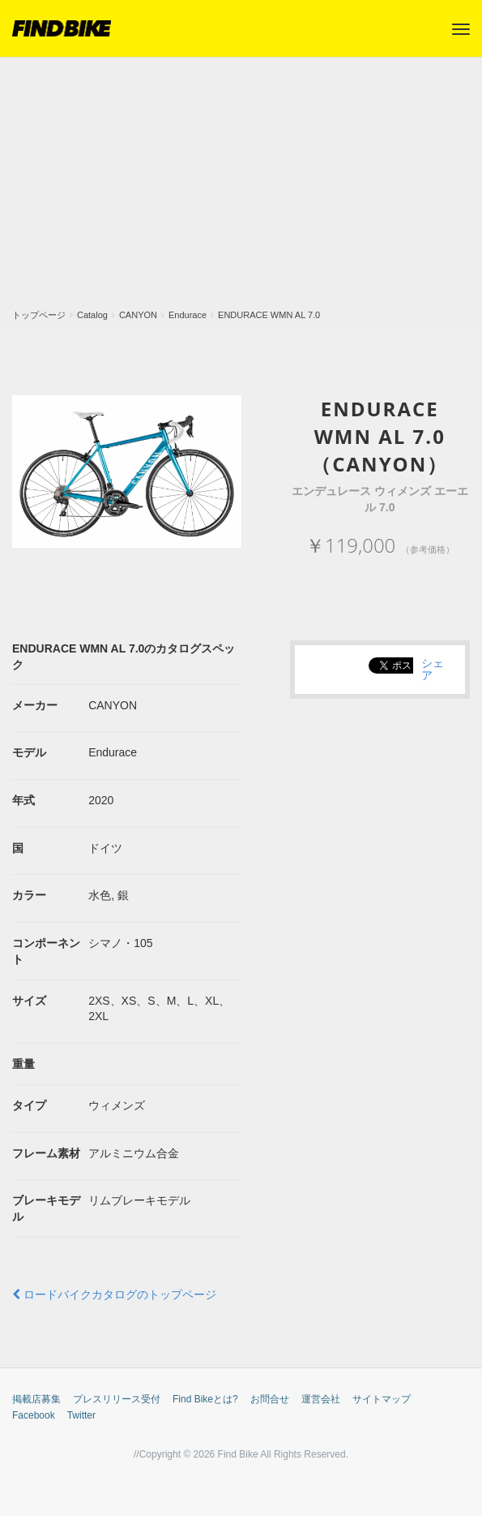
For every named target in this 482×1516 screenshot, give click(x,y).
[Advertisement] (241, 187)
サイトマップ (381, 1399)
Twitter (81, 1415)
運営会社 (320, 1399)
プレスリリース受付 (116, 1399)
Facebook (33, 1415)
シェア (432, 669)
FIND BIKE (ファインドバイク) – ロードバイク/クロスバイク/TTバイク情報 (61, 28)
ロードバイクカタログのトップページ (114, 1294)
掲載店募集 (36, 1399)
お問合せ (269, 1399)
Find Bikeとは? (205, 1399)
